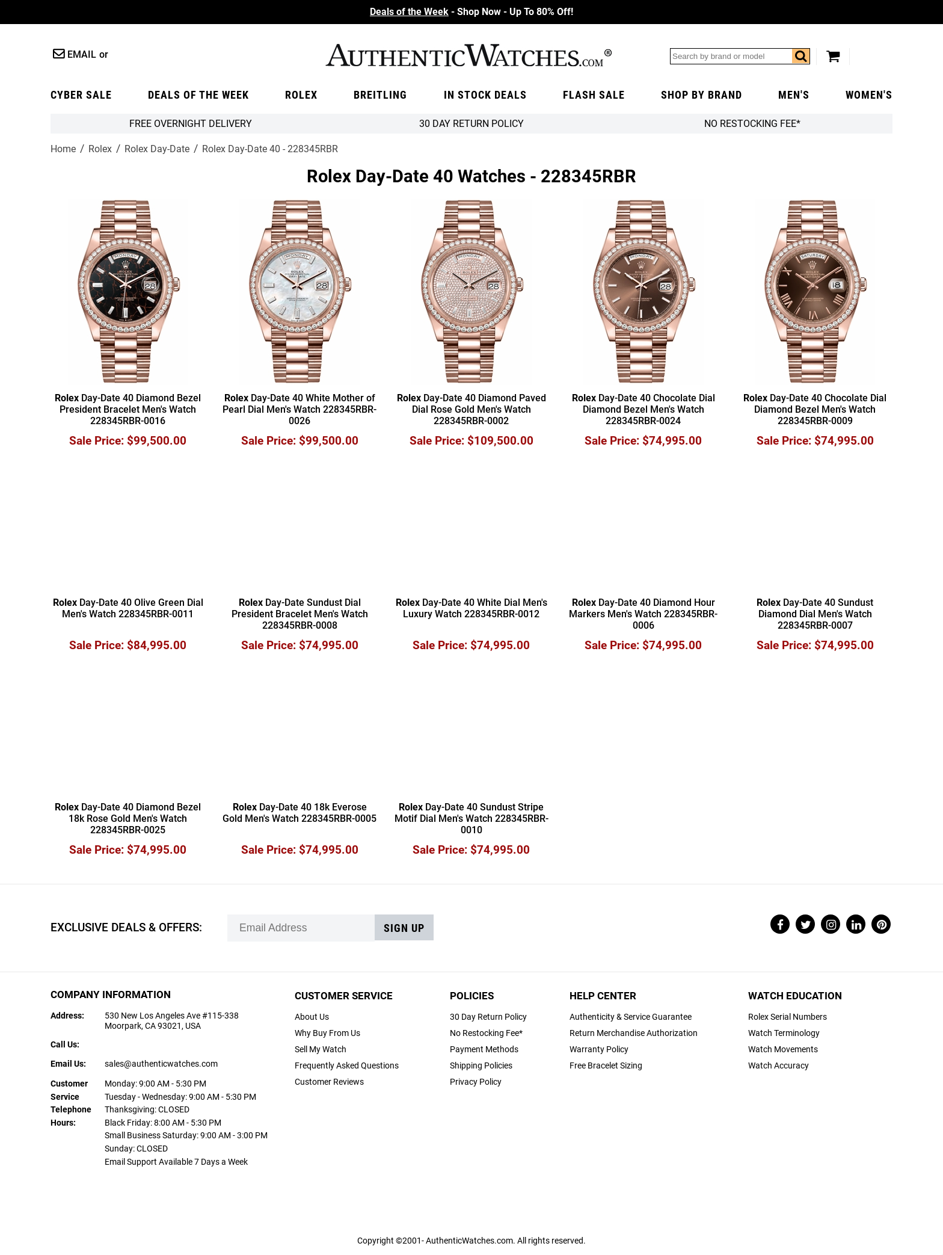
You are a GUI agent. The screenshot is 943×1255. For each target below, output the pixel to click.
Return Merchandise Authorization (634, 1033)
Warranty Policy (599, 1049)
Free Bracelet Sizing (606, 1066)
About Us (312, 1017)
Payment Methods (484, 1049)
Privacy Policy (476, 1082)
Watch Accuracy (778, 1066)
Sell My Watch (320, 1049)
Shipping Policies (481, 1066)
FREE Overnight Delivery (190, 123)
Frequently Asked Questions (347, 1066)
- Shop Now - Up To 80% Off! (471, 11)
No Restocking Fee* (752, 123)
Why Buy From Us (327, 1033)
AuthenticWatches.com (468, 55)
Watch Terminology (784, 1033)
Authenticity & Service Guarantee (631, 1017)
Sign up (404, 928)
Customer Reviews (329, 1082)
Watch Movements (783, 1049)
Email (81, 54)
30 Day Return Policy (488, 1017)
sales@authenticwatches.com (161, 1064)
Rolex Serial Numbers (787, 1017)
